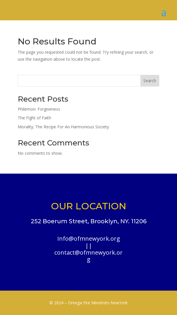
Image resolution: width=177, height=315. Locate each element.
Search (149, 80)
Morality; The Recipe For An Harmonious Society (63, 126)
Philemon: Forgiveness (39, 109)
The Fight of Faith (34, 117)
